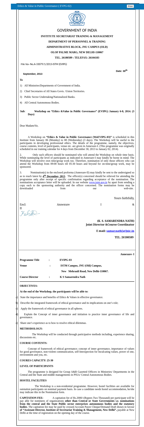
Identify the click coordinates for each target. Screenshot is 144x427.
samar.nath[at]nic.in (120, 231)
